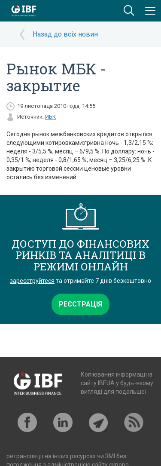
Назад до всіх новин (65, 34)
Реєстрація (80, 304)
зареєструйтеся (32, 280)
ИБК (50, 116)
